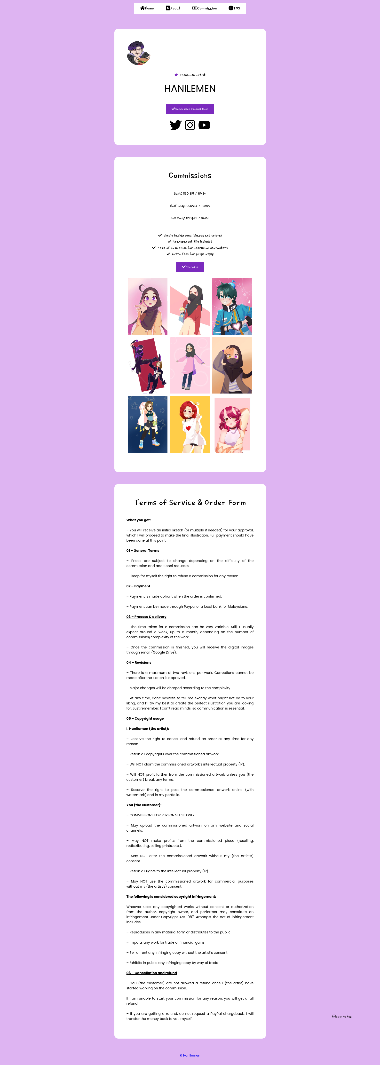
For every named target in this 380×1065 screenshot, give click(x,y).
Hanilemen (190, 1055)
